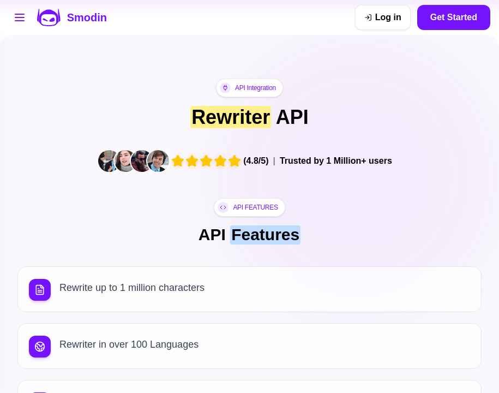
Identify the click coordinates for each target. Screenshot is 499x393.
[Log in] (383, 17)
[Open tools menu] (20, 17)
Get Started (453, 17)
